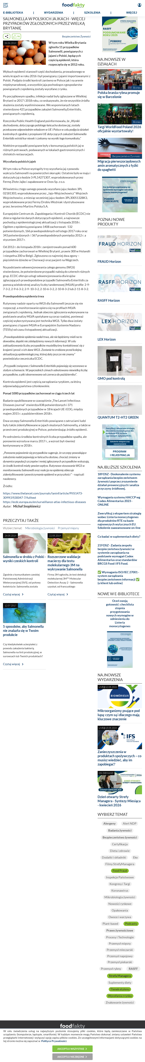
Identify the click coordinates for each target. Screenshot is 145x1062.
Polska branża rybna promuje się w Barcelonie (119, 95)
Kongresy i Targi (120, 884)
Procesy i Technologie (120, 937)
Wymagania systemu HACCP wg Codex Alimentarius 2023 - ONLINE (119, 501)
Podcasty (131, 923)
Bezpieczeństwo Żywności (76, 36)
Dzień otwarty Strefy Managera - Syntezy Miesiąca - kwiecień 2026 (119, 801)
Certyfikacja (120, 844)
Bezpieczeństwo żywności (120, 837)
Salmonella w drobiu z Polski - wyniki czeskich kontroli (24, 559)
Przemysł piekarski (120, 962)
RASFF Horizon (109, 300)
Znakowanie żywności (120, 1002)
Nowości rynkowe (119, 904)
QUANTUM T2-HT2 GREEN (118, 417)
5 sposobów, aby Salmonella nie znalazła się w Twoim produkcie (23, 630)
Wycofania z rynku (120, 996)
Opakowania (120, 910)
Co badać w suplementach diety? (119, 536)
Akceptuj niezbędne (70, 1056)
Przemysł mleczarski (120, 950)
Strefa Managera (120, 976)
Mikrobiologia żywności (40, 528)
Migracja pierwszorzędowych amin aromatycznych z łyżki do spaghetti (119, 165)
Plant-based (110, 923)
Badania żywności (120, 830)
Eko (135, 857)
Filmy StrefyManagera (119, 864)
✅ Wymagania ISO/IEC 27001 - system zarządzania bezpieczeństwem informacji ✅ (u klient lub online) (119, 577)
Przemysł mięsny (68, 528)
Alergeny (109, 823)
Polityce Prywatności (53, 1040)
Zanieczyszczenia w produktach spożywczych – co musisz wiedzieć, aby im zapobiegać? (119, 758)
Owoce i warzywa (120, 917)
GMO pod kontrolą (111, 378)
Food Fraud (120, 870)
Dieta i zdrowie (120, 851)
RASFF (133, 968)
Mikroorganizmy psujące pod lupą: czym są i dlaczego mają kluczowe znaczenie (119, 715)
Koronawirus (119, 890)
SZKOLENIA (92, 12)
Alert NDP (129, 823)
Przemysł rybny (111, 968)
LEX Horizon (107, 339)
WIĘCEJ (131, 12)
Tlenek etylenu (119, 989)
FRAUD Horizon (109, 261)
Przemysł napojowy (120, 956)
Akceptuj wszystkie (70, 1048)
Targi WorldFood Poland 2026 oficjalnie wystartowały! (119, 129)
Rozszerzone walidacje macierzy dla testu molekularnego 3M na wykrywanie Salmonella (65, 563)
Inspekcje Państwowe (120, 877)
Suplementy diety (120, 982)
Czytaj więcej (11, 594)
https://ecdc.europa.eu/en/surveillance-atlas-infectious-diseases (44, 502)
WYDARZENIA (53, 12)
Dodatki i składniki (114, 857)
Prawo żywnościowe (119, 930)
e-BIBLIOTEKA (13, 12)
